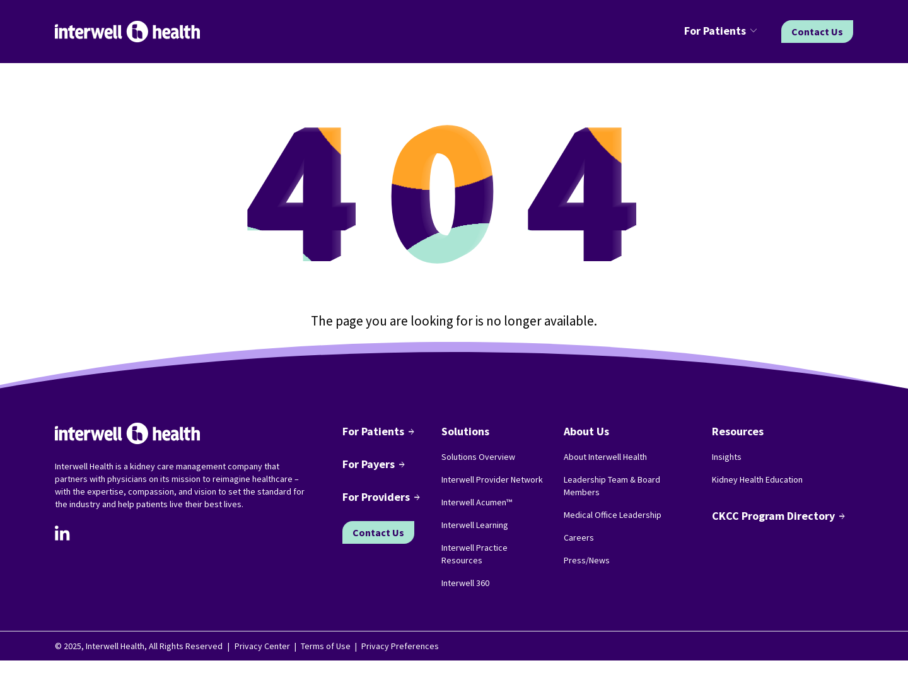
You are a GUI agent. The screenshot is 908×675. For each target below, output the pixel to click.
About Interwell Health (605, 456)
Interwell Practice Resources (474, 554)
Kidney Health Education (757, 479)
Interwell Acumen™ (476, 502)
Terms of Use (326, 646)
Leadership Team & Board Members (612, 486)
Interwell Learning (474, 525)
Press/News (587, 560)
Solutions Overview (478, 456)
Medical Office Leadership (612, 514)
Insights (727, 456)
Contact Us (817, 31)
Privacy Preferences (400, 646)
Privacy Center (262, 646)
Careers (579, 537)
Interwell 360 (465, 583)
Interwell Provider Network (492, 479)
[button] (722, 31)
